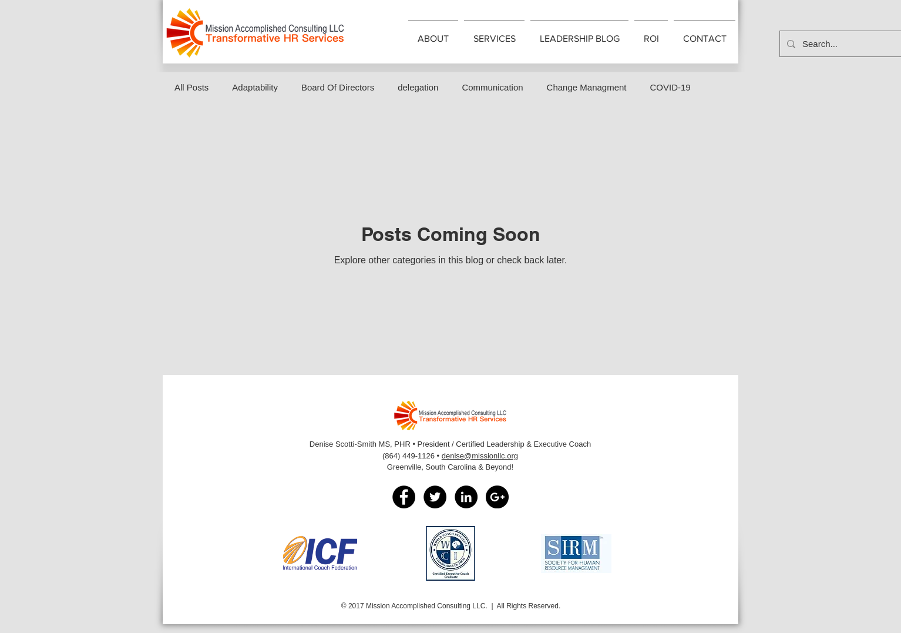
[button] (433, 33)
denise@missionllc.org (480, 455)
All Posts (191, 87)
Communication (492, 87)
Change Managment (587, 87)
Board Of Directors (337, 87)
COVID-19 (670, 87)
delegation (418, 87)
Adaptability (255, 87)
